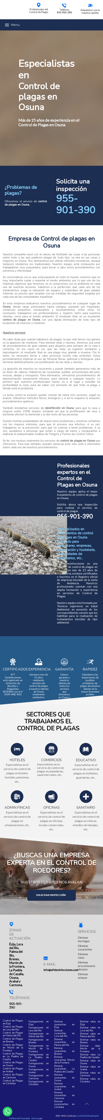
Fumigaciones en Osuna (39, 1065)
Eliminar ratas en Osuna (90, 1062)
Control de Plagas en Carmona (13, 1076)
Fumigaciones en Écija (39, 1023)
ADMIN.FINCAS (17, 808)
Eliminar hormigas (84, 939)
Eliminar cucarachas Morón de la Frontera (64, 1060)
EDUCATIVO (86, 760)
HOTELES (17, 760)
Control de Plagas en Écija (13, 1022)
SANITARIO (85, 808)
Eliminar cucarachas (85, 947)
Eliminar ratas (83, 955)
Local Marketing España (88, 1115)
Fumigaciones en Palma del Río (39, 1035)
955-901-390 (64, 12)
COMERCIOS (51, 760)
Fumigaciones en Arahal (39, 1071)
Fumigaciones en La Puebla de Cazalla (39, 1057)
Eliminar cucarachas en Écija (64, 1024)
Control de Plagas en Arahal (13, 1070)
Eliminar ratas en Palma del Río (90, 1035)
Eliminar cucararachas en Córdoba (64, 1104)
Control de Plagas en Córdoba (13, 1082)
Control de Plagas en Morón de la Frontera (13, 1048)
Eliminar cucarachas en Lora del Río (64, 1033)
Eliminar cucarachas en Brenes (64, 1051)
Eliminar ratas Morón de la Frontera (90, 1049)
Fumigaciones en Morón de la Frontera (39, 1049)
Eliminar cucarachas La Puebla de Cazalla (64, 1069)
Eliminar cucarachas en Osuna (64, 1078)
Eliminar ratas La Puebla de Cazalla (90, 1056)
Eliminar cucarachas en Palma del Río (64, 1042)
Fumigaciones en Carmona (39, 1077)
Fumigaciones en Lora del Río (39, 1029)
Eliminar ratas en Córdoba (90, 1080)
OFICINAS (51, 808)
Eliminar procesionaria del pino (86, 965)
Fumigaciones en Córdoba (39, 1083)
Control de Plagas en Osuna (13, 1064)
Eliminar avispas (83, 975)
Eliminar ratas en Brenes (90, 1041)
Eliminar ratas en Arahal (90, 1068)
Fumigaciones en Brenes (39, 1041)
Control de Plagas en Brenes (13, 1040)
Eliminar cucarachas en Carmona (64, 1095)
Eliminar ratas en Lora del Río (90, 1029)
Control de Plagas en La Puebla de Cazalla (13, 1056)
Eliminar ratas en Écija (90, 1023)
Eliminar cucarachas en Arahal (64, 1086)
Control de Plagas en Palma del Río (13, 1034)
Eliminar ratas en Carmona (90, 1074)
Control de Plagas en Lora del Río (13, 1028)
